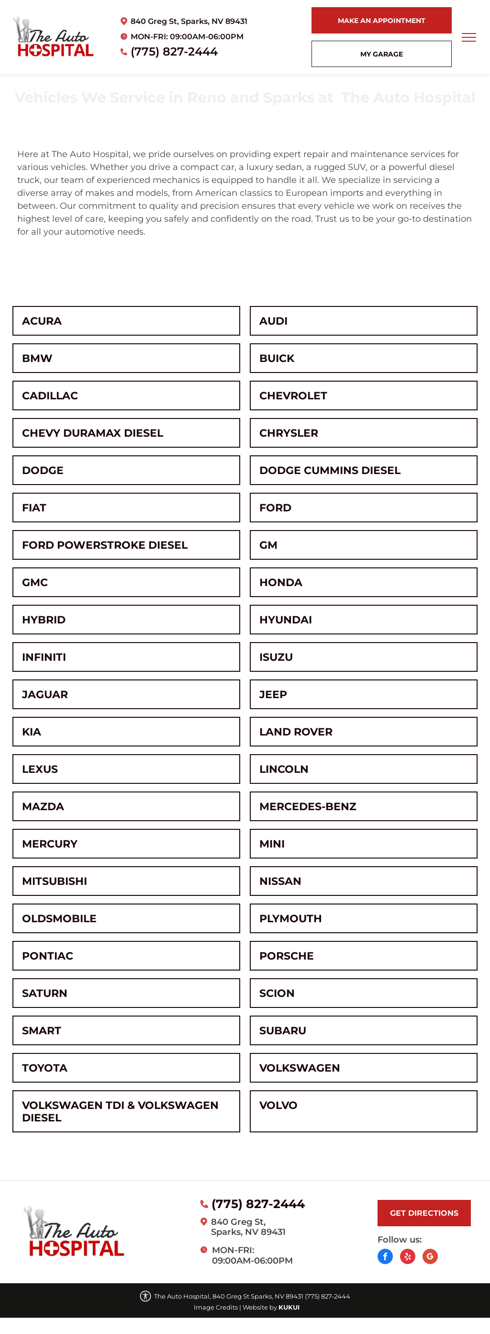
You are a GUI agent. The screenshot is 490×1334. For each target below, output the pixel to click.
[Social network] (430, 1257)
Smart (41, 1030)
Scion (277, 993)
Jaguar (45, 694)
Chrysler (288, 433)
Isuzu (276, 657)
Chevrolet (293, 395)
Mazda (43, 806)
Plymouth (290, 918)
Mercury (50, 843)
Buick (276, 358)
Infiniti (44, 657)
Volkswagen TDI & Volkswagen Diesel (120, 1111)
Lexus (40, 769)
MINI (272, 843)
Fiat (34, 507)
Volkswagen (299, 1068)
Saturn (44, 993)
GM (268, 545)
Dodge (43, 470)
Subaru (282, 1030)
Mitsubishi (54, 881)
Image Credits (216, 1307)
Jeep (273, 694)
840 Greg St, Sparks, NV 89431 (189, 21)
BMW (37, 358)
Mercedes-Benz (307, 806)
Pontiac (47, 956)
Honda (280, 582)
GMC (35, 582)
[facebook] (385, 1257)
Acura (42, 321)
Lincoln (284, 769)
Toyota (44, 1068)
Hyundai (285, 619)
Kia (31, 731)
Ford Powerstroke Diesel (105, 545)
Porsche (286, 956)
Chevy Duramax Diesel (92, 433)
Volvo (278, 1105)
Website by (260, 1307)
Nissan (280, 881)
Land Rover (296, 731)
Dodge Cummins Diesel (330, 470)
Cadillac (50, 395)
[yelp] (407, 1257)
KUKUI (289, 1307)
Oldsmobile (59, 918)
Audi (273, 321)
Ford (275, 507)
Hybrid (44, 619)
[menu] (469, 37)
